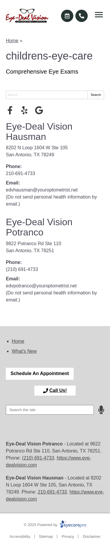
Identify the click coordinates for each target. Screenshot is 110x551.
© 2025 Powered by (55, 525)
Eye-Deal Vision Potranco (39, 227)
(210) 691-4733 (22, 269)
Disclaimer (92, 536)
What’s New (24, 351)
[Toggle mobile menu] (99, 14)
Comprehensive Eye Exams (42, 71)
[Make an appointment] (67, 16)
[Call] (81, 16)
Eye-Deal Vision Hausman (39, 131)
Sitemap (46, 536)
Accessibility (19, 536)
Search (96, 94)
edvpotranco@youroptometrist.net (41, 285)
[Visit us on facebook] (10, 110)
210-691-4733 (20, 173)
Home (12, 40)
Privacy (68, 536)
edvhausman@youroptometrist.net (42, 189)
